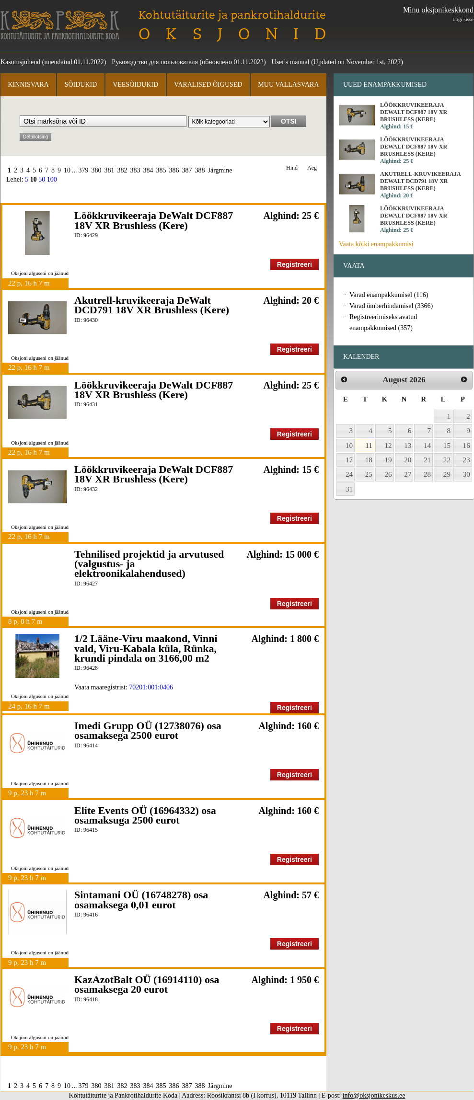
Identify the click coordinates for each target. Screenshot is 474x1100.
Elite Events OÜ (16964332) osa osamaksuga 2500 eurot (145, 815)
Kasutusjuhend (20, 62)
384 (148, 170)
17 (349, 460)
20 (407, 460)
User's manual (291, 62)
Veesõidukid (135, 84)
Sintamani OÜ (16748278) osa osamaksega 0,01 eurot (141, 899)
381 (109, 170)
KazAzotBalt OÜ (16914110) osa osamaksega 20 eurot (146, 984)
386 (174, 170)
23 (466, 460)
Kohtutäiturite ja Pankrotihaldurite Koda (59, 25)
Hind (292, 168)
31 (349, 489)
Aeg (312, 168)
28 (427, 474)
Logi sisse (463, 19)
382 (122, 170)
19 (388, 460)
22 (447, 460)
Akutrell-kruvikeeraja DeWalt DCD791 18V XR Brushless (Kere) (151, 305)
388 (200, 170)
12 (388, 445)
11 (368, 445)
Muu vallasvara (288, 84)
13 (407, 445)
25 (368, 474)
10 (67, 170)
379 (84, 170)
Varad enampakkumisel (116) (388, 294)
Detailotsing (35, 136)
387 (187, 170)
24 (349, 474)
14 (427, 445)
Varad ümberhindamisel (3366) (391, 305)
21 (427, 460)
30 (466, 474)
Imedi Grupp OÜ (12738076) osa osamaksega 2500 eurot (147, 730)
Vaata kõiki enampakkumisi (376, 244)
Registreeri (294, 264)
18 (368, 460)
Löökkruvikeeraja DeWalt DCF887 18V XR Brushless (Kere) (153, 220)
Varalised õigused (208, 84)
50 (41, 179)
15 (447, 445)
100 (52, 179)
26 (388, 474)
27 (407, 474)
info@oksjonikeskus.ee (374, 1095)
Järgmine (220, 170)
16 (466, 445)
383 (135, 170)
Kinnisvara (28, 84)
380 (97, 170)
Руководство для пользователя (155, 62)
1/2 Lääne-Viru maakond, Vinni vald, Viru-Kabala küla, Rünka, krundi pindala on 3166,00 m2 (146, 648)
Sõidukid (81, 84)
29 (447, 474)
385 (161, 170)
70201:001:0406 (151, 687)
